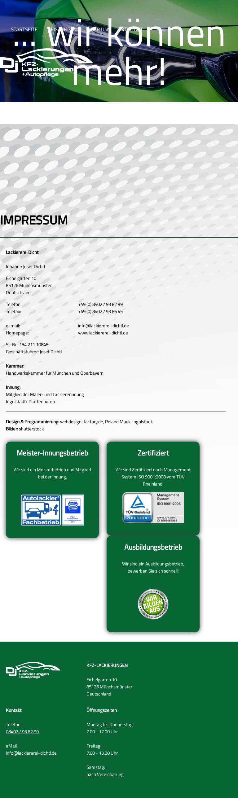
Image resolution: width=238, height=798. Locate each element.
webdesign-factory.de (81, 421)
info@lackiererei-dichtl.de (103, 325)
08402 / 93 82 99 (22, 731)
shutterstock (31, 428)
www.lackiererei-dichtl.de (103, 332)
